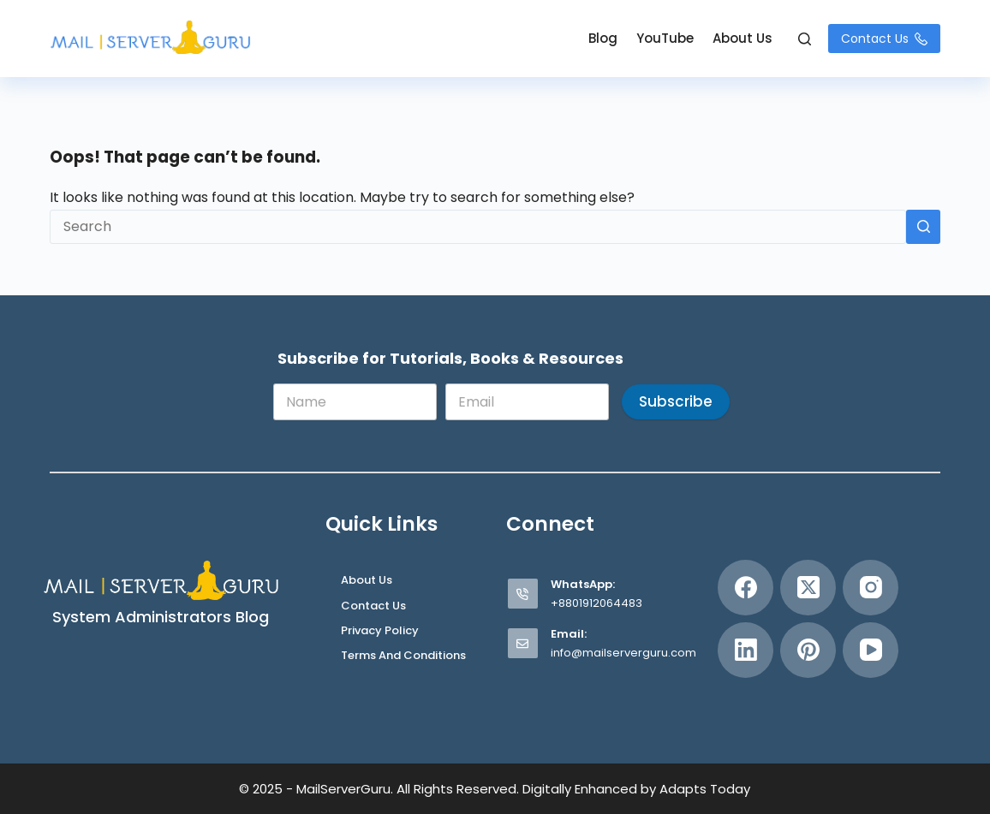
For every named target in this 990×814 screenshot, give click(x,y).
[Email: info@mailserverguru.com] (523, 643)
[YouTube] (870, 650)
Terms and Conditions (403, 656)
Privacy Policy (380, 631)
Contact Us (884, 38)
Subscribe (676, 401)
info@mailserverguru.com (623, 653)
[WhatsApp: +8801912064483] (523, 594)
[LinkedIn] (745, 650)
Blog (602, 38)
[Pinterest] (808, 650)
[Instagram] (870, 587)
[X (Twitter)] (808, 587)
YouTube (665, 38)
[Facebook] (745, 587)
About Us (742, 38)
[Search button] (923, 227)
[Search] (804, 39)
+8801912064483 (596, 603)
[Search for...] (478, 227)
